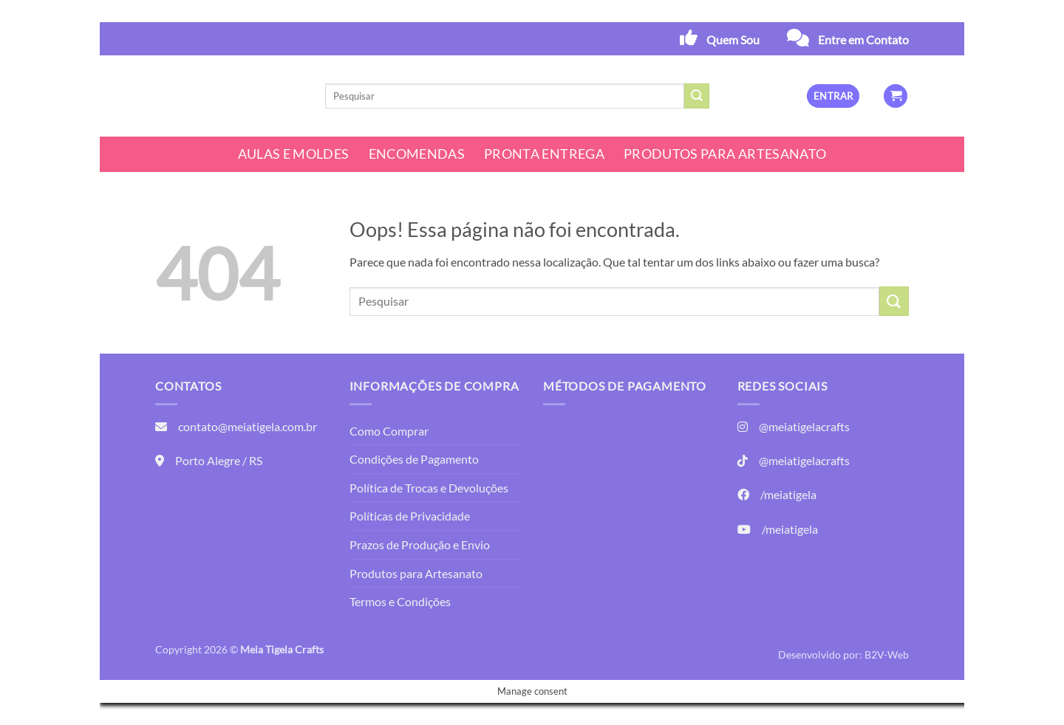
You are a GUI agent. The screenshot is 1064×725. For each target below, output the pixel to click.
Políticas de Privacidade (409, 516)
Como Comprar (389, 431)
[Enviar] (696, 96)
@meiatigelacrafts (804, 426)
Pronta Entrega (544, 154)
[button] (833, 96)
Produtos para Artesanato (725, 154)
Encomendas (417, 154)
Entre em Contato (863, 39)
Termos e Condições (400, 601)
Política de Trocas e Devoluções (428, 488)
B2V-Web (886, 654)
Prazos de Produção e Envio (419, 544)
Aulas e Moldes (293, 154)
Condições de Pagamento (414, 459)
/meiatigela (788, 494)
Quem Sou (733, 39)
